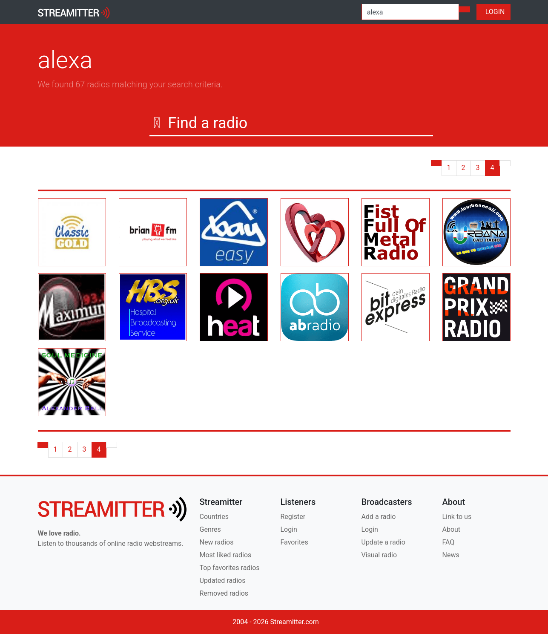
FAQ (448, 542)
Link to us (457, 517)
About (451, 529)
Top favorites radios (230, 568)
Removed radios (224, 593)
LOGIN (493, 12)
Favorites (294, 542)
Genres (210, 529)
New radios (217, 542)
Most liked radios (226, 555)
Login (289, 529)
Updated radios (223, 580)
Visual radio (379, 555)
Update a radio (383, 542)
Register (293, 517)
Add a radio (379, 517)
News (450, 555)
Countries (214, 517)
